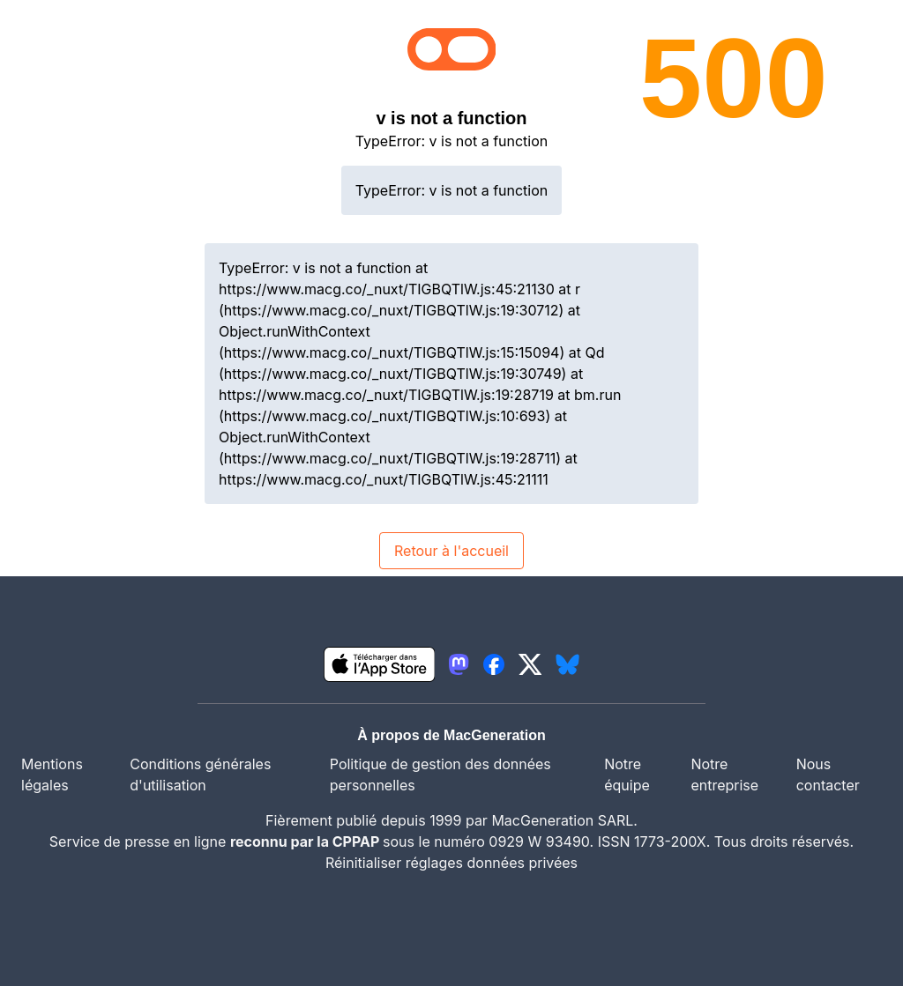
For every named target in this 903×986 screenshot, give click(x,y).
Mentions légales (52, 774)
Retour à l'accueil (451, 551)
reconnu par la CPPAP (306, 841)
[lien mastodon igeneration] (458, 664)
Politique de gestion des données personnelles (440, 774)
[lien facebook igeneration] (493, 664)
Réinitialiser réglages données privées (451, 862)
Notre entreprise (724, 774)
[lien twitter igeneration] (530, 664)
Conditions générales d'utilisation (200, 774)
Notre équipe (627, 774)
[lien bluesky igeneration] (567, 664)
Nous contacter (828, 774)
